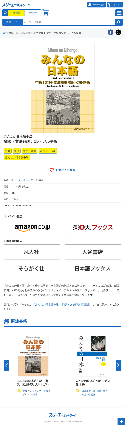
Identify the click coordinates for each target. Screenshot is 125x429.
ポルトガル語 (48, 151)
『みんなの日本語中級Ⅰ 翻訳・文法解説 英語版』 (62, 304)
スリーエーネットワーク (24, 180)
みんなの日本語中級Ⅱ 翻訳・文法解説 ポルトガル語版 (34, 384)
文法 (16, 151)
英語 (83, 394)
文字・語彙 (29, 151)
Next (118, 365)
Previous (6, 365)
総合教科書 (99, 390)
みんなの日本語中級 (17, 157)
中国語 (91, 394)
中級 (7, 151)
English (33, 12)
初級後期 (86, 390)
